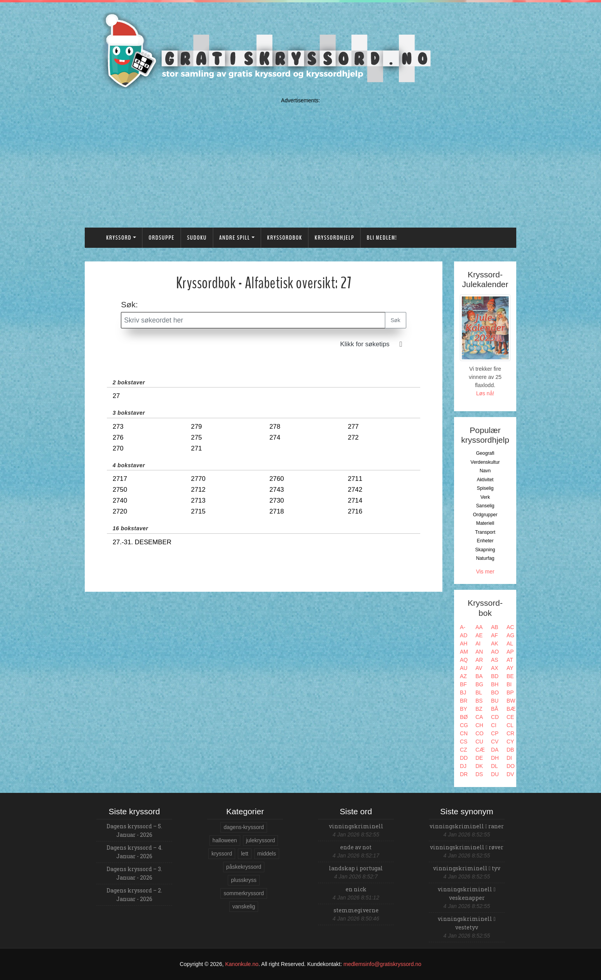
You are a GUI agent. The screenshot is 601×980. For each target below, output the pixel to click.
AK (494, 643)
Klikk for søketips (365, 344)
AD (463, 635)
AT (510, 660)
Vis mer (485, 571)
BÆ (511, 709)
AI (477, 643)
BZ (478, 709)
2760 (276, 478)
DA (494, 750)
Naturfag (485, 558)
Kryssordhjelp (334, 237)
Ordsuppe (162, 237)
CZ (463, 750)
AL (510, 643)
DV (510, 774)
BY (463, 709)
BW (511, 701)
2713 (198, 500)
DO (511, 766)
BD (494, 676)
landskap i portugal (356, 868)
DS (479, 774)
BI (509, 684)
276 (118, 437)
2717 (120, 478)
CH (479, 725)
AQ (464, 660)
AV (478, 668)
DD (464, 758)
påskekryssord (243, 867)
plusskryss (243, 880)
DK (479, 766)
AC (510, 627)
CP (494, 733)
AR (479, 660)
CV (494, 741)
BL (478, 692)
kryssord (221, 853)
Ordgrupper (485, 514)
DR (464, 774)
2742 (355, 489)
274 (274, 437)
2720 (120, 511)
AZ (463, 676)
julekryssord (260, 840)
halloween (225, 840)
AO (495, 652)
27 (116, 396)
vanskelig (243, 906)
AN (479, 652)
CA (479, 717)
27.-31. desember (142, 542)
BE (510, 676)
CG (464, 725)
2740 (120, 500)
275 (196, 437)
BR (463, 701)
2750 (120, 489)
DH (495, 758)
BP (510, 692)
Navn (485, 470)
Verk (485, 497)
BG (479, 684)
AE (479, 635)
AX (494, 668)
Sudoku (197, 237)
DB (510, 750)
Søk (395, 320)
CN (464, 733)
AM (464, 652)
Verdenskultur (485, 462)
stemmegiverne (356, 910)
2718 (276, 511)
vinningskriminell (356, 826)
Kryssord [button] (118, 237)
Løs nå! (485, 393)
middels (266, 853)
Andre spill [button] (234, 237)
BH (494, 684)
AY (510, 668)
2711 (355, 478)
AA (479, 627)
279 (196, 426)
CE (510, 717)
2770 (198, 478)
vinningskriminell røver (466, 847)
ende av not (356, 847)
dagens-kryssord (244, 827)
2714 (355, 500)
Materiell (485, 523)
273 (118, 426)
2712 (198, 489)
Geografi (485, 453)
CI (493, 725)
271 (196, 448)
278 (274, 426)
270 (118, 448)
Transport (485, 532)
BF (463, 684)
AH (463, 643)
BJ (463, 692)
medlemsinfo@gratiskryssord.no (382, 964)
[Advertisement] (300, 160)
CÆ (480, 750)
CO (479, 733)
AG (510, 635)
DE (479, 758)
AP (510, 652)
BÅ (494, 709)
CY (510, 741)
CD (495, 717)
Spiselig (485, 488)
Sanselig (485, 505)
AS (494, 660)
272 (353, 437)
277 (353, 426)
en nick (356, 889)
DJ (463, 766)
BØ (464, 717)
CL (510, 725)
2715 (198, 511)
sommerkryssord (244, 893)
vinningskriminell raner (467, 826)
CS (463, 741)
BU (494, 701)
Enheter (485, 540)
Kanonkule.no (242, 964)
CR (510, 733)
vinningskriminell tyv (466, 868)
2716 (355, 511)
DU (495, 774)
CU (479, 741)
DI (509, 758)
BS (479, 701)
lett (244, 853)
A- (462, 627)
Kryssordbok (284, 237)
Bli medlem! (382, 237)
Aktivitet (485, 479)
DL (494, 766)
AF (494, 635)
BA (479, 676)
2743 (276, 489)
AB (494, 627)
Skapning (485, 549)
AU (463, 668)
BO (495, 692)
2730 (276, 500)
